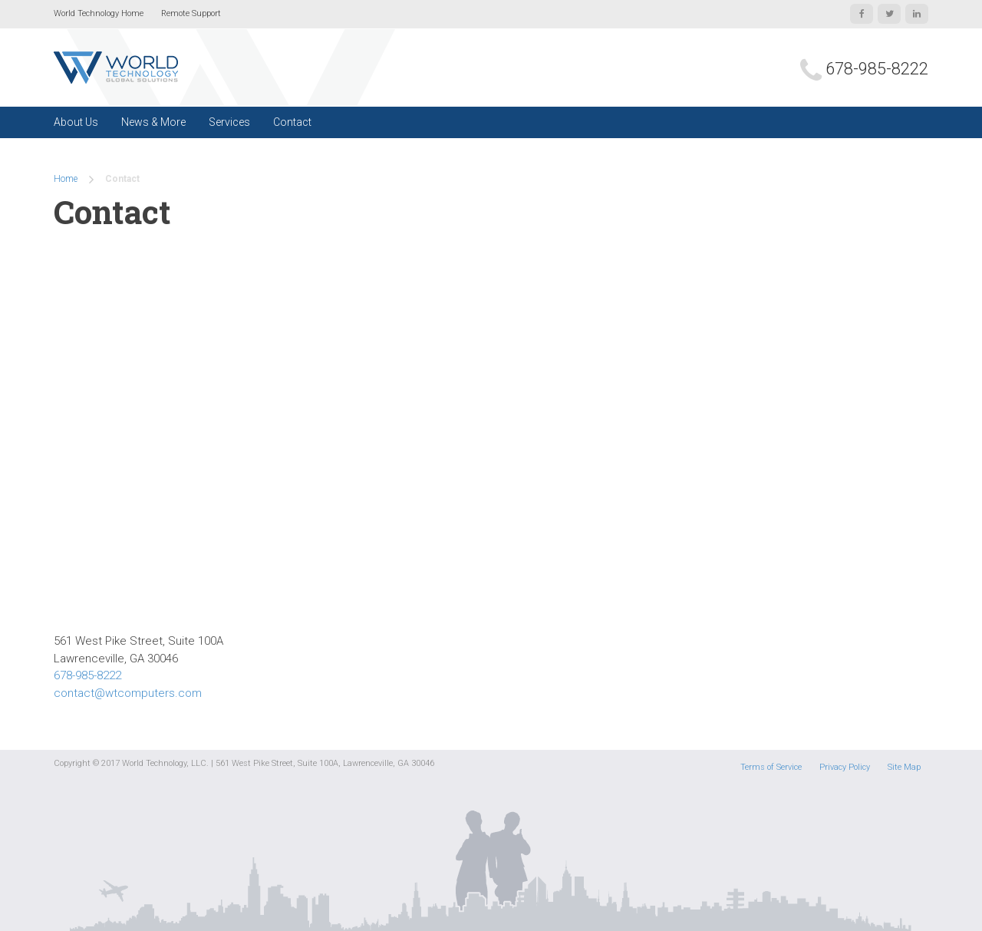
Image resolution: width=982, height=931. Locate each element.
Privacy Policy (844, 767)
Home (65, 178)
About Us (76, 122)
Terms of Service (771, 767)
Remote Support (191, 13)
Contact (292, 122)
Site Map (904, 767)
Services (229, 122)
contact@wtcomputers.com (128, 693)
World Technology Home (98, 13)
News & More (153, 122)
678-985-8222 (876, 68)
